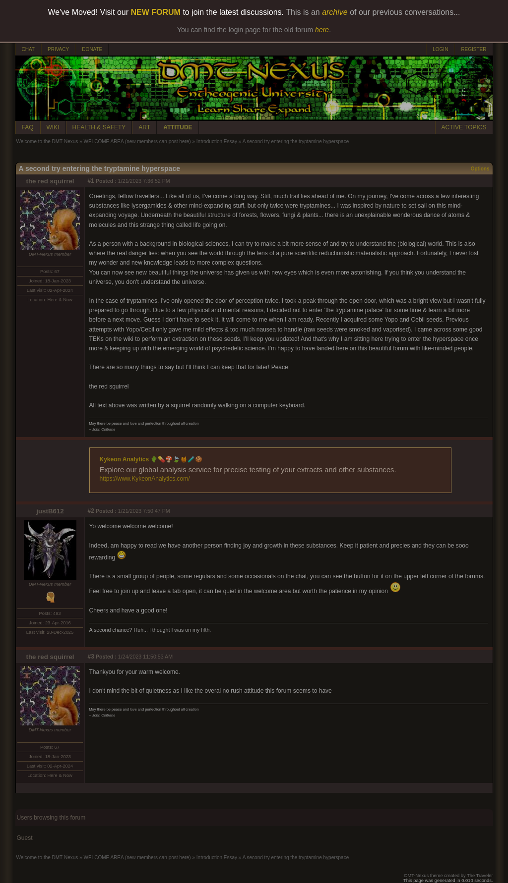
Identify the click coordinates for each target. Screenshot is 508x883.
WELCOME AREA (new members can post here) (136, 141)
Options (480, 168)
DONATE (92, 49)
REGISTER (473, 49)
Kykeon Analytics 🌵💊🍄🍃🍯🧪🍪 (151, 459)
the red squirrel (50, 181)
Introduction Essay (216, 141)
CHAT (28, 49)
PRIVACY (58, 49)
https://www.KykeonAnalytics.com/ (145, 478)
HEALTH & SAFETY (99, 127)
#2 (91, 510)
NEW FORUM (156, 12)
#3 (91, 656)
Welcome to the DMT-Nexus (47, 141)
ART (144, 127)
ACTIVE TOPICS (464, 127)
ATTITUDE (177, 127)
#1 (91, 180)
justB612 (50, 511)
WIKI (53, 127)
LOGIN (440, 49)
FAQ (28, 127)
